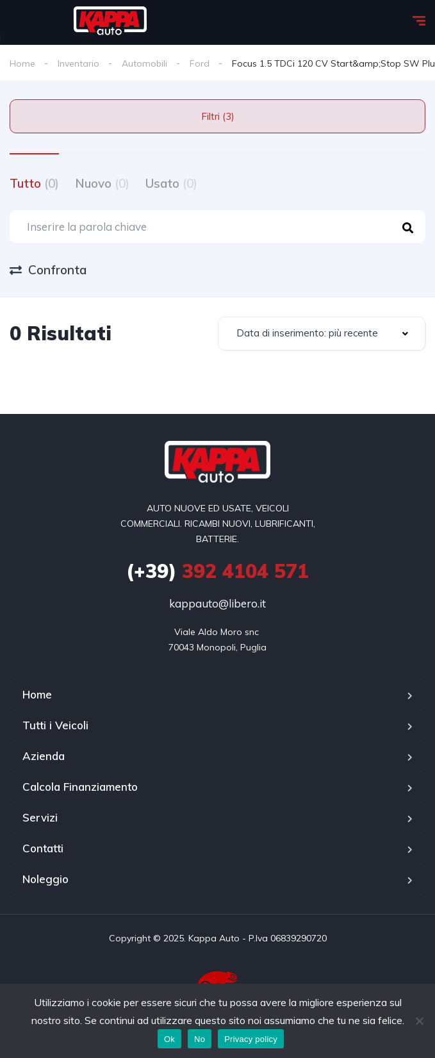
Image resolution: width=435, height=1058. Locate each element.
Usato (171, 183)
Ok (169, 1039)
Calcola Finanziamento (80, 786)
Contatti (42, 848)
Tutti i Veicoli (55, 725)
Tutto (34, 183)
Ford (199, 63)
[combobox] (322, 334)
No (199, 1039)
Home (22, 63)
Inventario (78, 63)
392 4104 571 (217, 571)
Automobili (144, 63)
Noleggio (45, 879)
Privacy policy (250, 1039)
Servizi (40, 817)
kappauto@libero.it (217, 603)
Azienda (43, 756)
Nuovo (102, 183)
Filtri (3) (217, 116)
